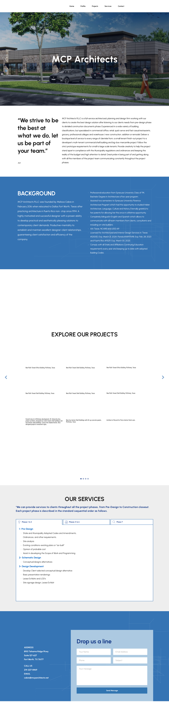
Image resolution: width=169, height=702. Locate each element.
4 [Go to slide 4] (88, 478)
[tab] (39, 522)
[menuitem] (72, 6)
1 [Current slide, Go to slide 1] (83, 99)
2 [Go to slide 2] (85, 99)
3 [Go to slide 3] (85, 478)
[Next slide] (163, 59)
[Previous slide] (6, 59)
